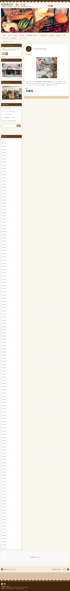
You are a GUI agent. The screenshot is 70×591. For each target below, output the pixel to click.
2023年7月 (4, 247)
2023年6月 (4, 250)
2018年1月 (4, 456)
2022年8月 (4, 282)
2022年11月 (4, 272)
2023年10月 (4, 238)
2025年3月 (4, 184)
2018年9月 (4, 431)
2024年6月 (4, 212)
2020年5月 (4, 367)
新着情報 (29, 54)
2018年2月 (4, 453)
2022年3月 (4, 298)
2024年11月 (4, 196)
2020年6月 (4, 364)
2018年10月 (4, 427)
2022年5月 (4, 291)
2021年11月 (4, 310)
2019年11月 (4, 386)
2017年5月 (4, 481)
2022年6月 (4, 288)
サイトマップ (22, 38)
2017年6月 (4, 478)
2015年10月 (4, 541)
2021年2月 (4, 339)
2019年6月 (4, 402)
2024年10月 (4, 200)
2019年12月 (4, 383)
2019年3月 (4, 412)
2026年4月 (4, 143)
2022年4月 (4, 294)
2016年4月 (4, 522)
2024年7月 (4, 209)
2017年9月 (4, 469)
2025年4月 (4, 181)
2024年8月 (4, 206)
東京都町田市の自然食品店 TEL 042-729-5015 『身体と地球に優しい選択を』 (14, 587)
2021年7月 (4, 323)
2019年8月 (4, 396)
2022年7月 (4, 285)
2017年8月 (4, 472)
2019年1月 (4, 418)
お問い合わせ (52, 6)
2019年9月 (4, 393)
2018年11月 (4, 424)
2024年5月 (4, 215)
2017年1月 (4, 494)
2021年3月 (4, 336)
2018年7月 (4, 437)
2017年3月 (4, 488)
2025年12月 (4, 155)
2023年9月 (4, 241)
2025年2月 (4, 187)
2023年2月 (4, 263)
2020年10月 (4, 351)
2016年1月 (4, 532)
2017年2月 (4, 491)
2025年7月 (4, 171)
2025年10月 (4, 162)
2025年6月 (4, 174)
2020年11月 (4, 348)
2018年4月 (4, 446)
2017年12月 (4, 459)
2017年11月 (4, 462)
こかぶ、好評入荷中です (6, 114)
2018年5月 (4, 443)
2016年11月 (4, 500)
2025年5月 (4, 177)
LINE (64, 35)
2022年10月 (4, 275)
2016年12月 (4, 497)
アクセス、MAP (5, 38)
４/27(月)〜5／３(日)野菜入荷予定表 (9, 120)
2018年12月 (4, 421)
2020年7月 (4, 361)
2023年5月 (4, 253)
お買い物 (15, 35)
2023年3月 (4, 260)
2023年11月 (4, 234)
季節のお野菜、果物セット (32, 35)
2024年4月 (4, 219)
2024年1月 (4, 228)
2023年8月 (4, 244)
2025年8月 (4, 168)
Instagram (52, 35)
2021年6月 (4, 326)
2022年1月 (4, 304)
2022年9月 (4, 279)
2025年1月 (4, 190)
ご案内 (9, 35)
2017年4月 (4, 484)
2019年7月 (4, 399)
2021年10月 (4, 313)
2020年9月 (4, 355)
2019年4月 (4, 408)
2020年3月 (4, 374)
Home (3, 35)
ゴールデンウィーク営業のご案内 (8, 111)
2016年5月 (4, 519)
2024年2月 (4, 225)
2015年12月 (4, 535)
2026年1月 (4, 152)
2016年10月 (4, 503)
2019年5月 (4, 405)
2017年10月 (4, 465)
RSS (49, 6)
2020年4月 (4, 370)
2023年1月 (4, 266)
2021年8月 (4, 320)
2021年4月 (4, 332)
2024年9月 (4, 203)
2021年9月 (4, 317)
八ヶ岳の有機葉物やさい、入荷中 (8, 117)
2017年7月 (4, 475)
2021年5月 (4, 329)
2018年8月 (4, 434)
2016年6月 (4, 516)
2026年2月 (4, 149)
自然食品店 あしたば (35, 557)
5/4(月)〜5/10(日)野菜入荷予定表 (8, 108)
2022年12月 (4, 269)
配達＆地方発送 (44, 35)
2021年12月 (4, 307)
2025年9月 (4, 165)
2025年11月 (4, 158)
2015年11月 (4, 538)
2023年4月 (4, 256)
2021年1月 (4, 342)
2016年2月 (4, 529)
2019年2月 (4, 415)
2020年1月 (4, 380)
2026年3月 (4, 146)
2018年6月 (4, 440)
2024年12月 (4, 193)
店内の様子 (22, 35)
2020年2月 (4, 377)
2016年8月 (4, 510)
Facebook (58, 35)
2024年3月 (4, 222)
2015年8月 (4, 548)
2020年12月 (4, 345)
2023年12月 (4, 231)
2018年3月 (4, 450)
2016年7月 (4, 513)
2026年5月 (4, 139)
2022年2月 (4, 301)
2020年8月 (4, 358)
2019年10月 (4, 389)
